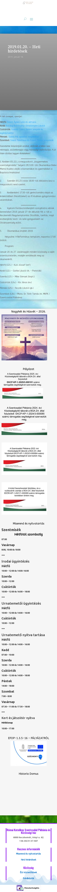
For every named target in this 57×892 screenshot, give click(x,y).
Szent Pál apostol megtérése (24, 137)
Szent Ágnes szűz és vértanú (21, 122)
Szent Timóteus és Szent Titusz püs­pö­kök (32, 140)
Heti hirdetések (28, 860)
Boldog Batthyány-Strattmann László (25, 126)
